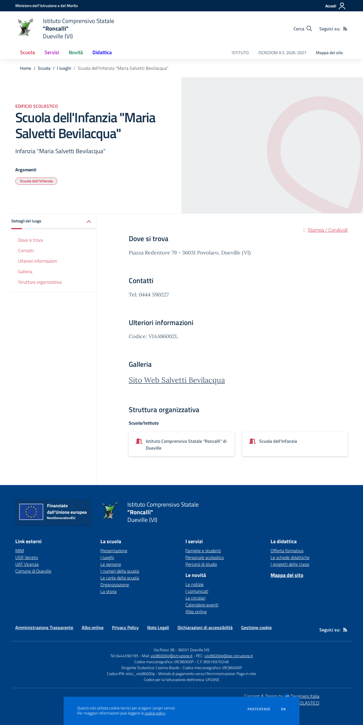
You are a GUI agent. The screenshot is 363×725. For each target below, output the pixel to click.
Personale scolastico (204, 557)
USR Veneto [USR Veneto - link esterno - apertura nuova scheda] (26, 557)
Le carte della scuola (119, 577)
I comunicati (196, 591)
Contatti (26, 250)
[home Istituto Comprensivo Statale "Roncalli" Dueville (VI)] (64, 28)
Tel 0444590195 (124, 656)
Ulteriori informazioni (37, 261)
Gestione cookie (256, 627)
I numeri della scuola (119, 571)
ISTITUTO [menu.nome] (240, 52)
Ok (283, 709)
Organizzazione (114, 584)
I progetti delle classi (290, 564)
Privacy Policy (125, 627)
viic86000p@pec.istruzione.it (228, 656)
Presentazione (113, 550)
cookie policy (155, 713)
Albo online (196, 611)
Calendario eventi (201, 604)
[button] (53, 221)
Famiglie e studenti (203, 550)
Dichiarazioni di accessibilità (205, 627)
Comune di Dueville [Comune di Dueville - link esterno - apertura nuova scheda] (33, 571)
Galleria (25, 271)
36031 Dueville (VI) (193, 650)
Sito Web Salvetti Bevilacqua (177, 380)
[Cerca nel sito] (303, 28)
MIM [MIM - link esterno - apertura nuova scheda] (19, 550)
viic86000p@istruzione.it (172, 656)
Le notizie (194, 584)
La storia (108, 591)
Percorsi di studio (201, 564)
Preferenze (259, 709)
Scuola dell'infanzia (36, 181)
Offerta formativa (287, 550)
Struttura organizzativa (40, 282)
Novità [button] (76, 52)
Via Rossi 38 (164, 650)
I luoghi (64, 68)
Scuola (44, 68)
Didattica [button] (102, 52)
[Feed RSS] (345, 28)
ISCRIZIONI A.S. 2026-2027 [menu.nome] (282, 52)
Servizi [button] (52, 52)
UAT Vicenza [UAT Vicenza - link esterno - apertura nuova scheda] (27, 564)
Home (25, 68)
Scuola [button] (27, 52)
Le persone (110, 564)
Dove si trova (30, 240)
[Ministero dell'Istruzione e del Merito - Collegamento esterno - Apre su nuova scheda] (46, 6)
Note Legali (158, 627)
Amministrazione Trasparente (44, 627)
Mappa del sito (329, 52)
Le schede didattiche (290, 557)
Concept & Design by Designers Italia (281, 696)
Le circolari (195, 598)
